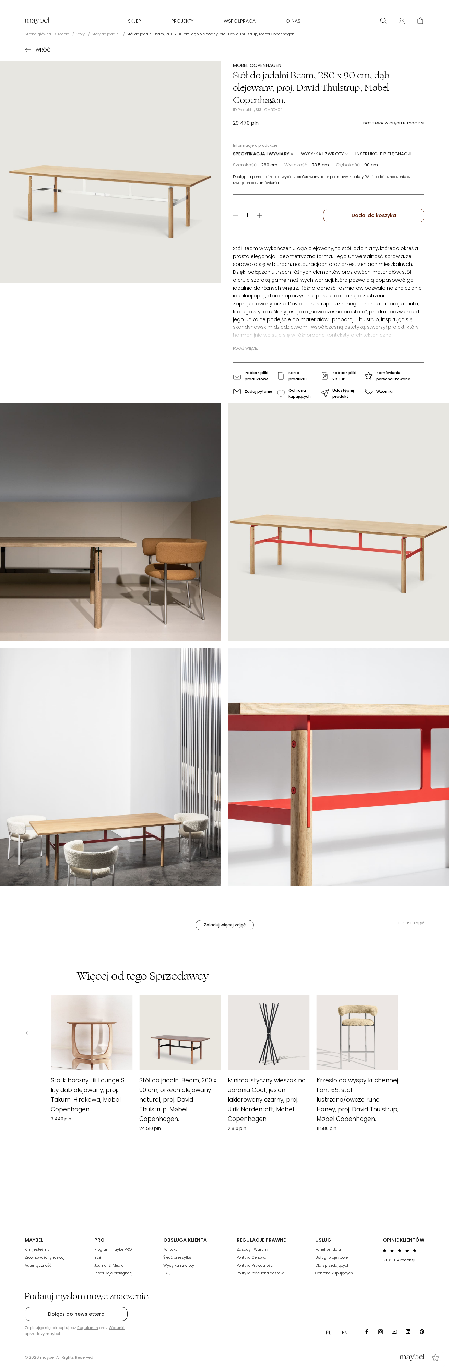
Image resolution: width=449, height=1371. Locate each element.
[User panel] (402, 20)
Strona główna (38, 34)
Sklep (134, 21)
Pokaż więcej (246, 348)
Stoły (80, 34)
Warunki (117, 1327)
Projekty (182, 21)
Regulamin (87, 1327)
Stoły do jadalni (106, 34)
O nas (293, 21)
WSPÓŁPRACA (240, 21)
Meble (63, 34)
